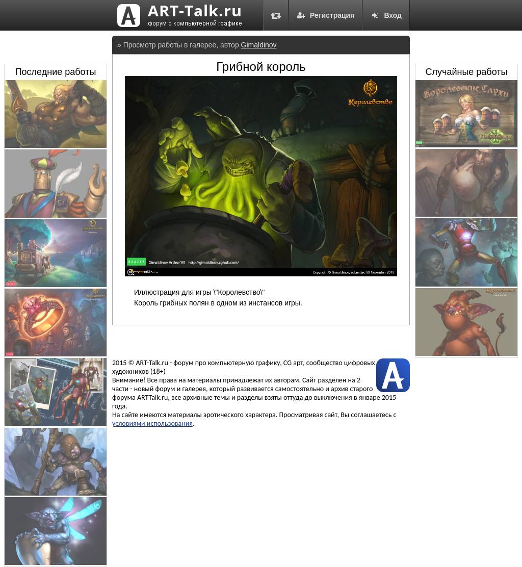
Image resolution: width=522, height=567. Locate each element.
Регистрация (326, 15)
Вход (386, 15)
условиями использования (152, 423)
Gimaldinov (259, 45)
